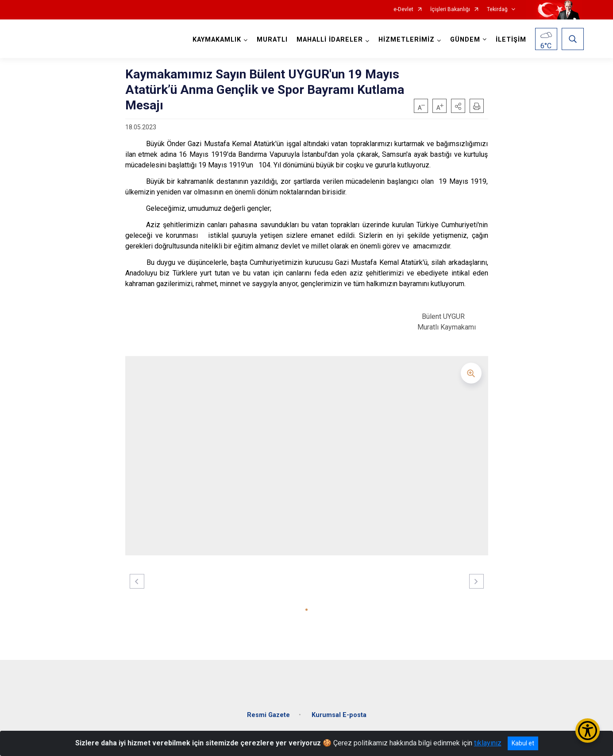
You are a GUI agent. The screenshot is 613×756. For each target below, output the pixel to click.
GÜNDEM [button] (463, 39)
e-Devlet (403, 9)
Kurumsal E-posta (339, 709)
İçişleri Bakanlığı (450, 9)
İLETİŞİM (509, 39)
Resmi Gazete (268, 709)
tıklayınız (487, 743)
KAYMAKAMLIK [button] (215, 39)
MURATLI (270, 39)
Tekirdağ (497, 9)
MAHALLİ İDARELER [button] (328, 39)
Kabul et (523, 743)
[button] (458, 106)
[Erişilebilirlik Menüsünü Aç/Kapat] (587, 730)
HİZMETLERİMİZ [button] (405, 39)
